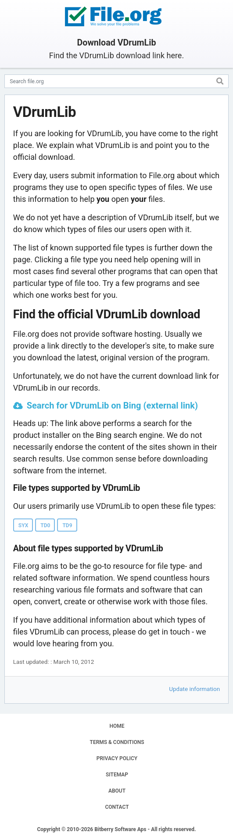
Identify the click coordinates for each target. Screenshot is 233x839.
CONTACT (117, 807)
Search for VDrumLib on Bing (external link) (112, 405)
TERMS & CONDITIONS (117, 742)
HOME (116, 726)
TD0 (45, 525)
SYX (23, 525)
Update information (194, 688)
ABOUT (116, 791)
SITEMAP (117, 775)
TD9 (67, 525)
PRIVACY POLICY (117, 758)
